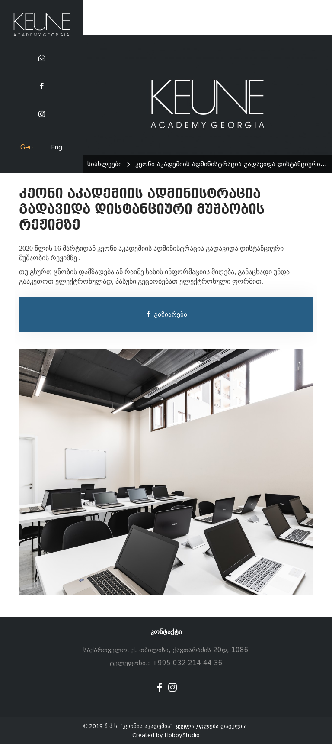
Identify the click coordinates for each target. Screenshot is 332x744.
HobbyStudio (182, 735)
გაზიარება (166, 314)
